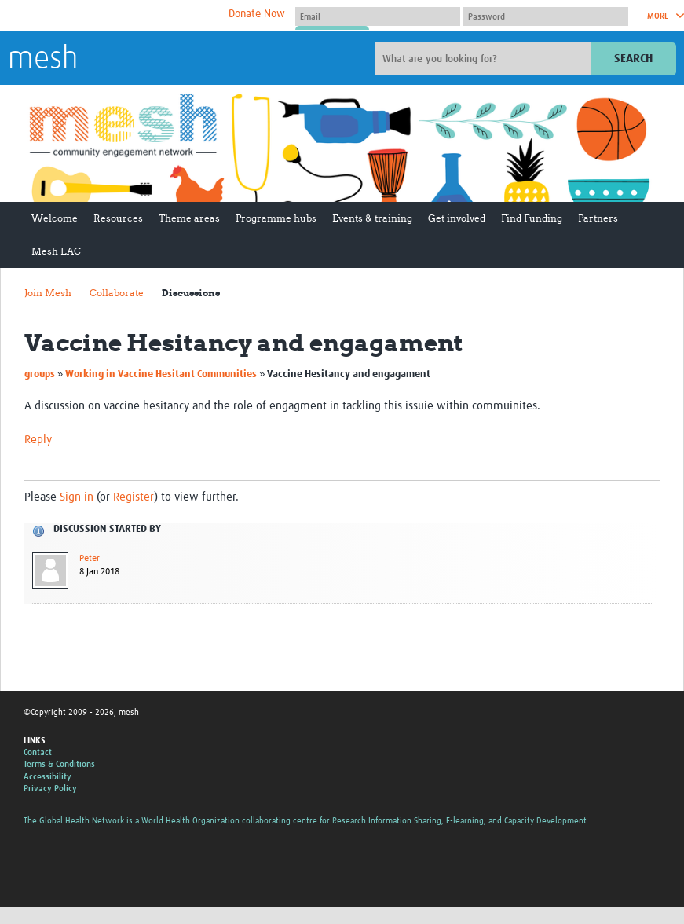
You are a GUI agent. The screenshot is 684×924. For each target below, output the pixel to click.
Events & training (372, 218)
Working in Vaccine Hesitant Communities (161, 374)
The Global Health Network (125, 16)
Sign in (76, 497)
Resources (118, 218)
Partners (598, 218)
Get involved (456, 218)
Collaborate (117, 293)
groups (39, 374)
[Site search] (484, 58)
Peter (89, 558)
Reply (38, 440)
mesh (43, 59)
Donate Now (257, 14)
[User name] (377, 16)
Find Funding (531, 218)
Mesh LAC (56, 251)
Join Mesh (47, 293)
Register (133, 497)
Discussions (191, 293)
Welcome (54, 218)
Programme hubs (276, 218)
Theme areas (189, 218)
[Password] (545, 16)
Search (633, 58)
